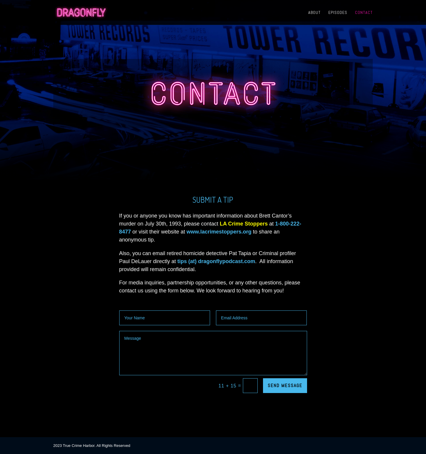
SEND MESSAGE (285, 385)
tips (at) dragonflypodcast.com (216, 261)
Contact (364, 12)
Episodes (337, 12)
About (314, 12)
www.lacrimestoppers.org (219, 232)
